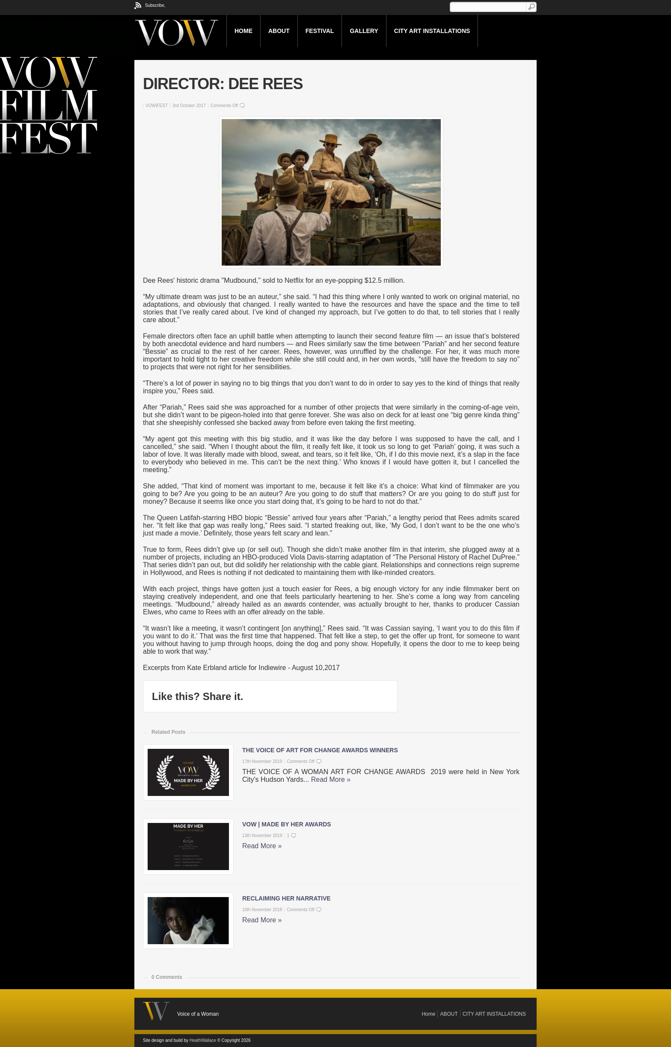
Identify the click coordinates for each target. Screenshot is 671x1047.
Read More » (331, 779)
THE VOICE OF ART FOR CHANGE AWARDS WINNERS (320, 750)
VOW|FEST (156, 105)
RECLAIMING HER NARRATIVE (286, 898)
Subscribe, (155, 5)
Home (243, 30)
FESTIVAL (320, 30)
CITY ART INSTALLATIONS (432, 30)
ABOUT (279, 30)
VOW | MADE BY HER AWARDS (286, 824)
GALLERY (364, 30)
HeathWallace (203, 1040)
